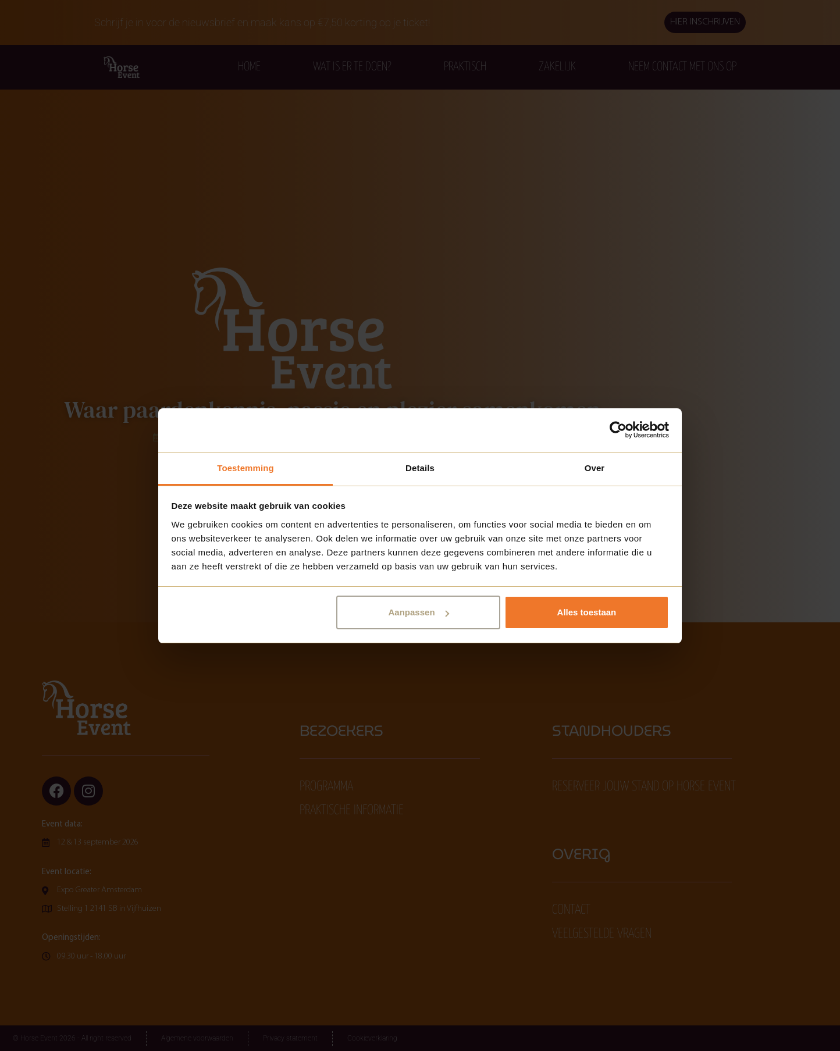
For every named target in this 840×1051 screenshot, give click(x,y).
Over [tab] (595, 468)
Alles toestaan (587, 612)
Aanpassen (419, 612)
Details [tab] (420, 468)
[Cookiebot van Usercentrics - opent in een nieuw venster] (618, 430)
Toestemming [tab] (245, 468)
